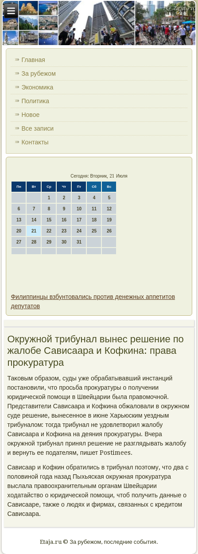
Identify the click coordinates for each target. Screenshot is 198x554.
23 (64, 231)
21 (33, 231)
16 (64, 219)
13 (18, 219)
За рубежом (38, 73)
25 (94, 231)
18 (94, 219)
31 (79, 242)
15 (49, 219)
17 (79, 219)
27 (18, 242)
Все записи (37, 128)
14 (33, 219)
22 (49, 231)
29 (49, 242)
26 (109, 231)
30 (64, 242)
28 (33, 242)
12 (109, 208)
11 (94, 208)
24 (79, 231)
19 (109, 219)
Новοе (30, 114)
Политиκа (35, 101)
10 (79, 208)
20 (18, 231)
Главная (33, 59)
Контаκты (34, 142)
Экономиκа (37, 87)
